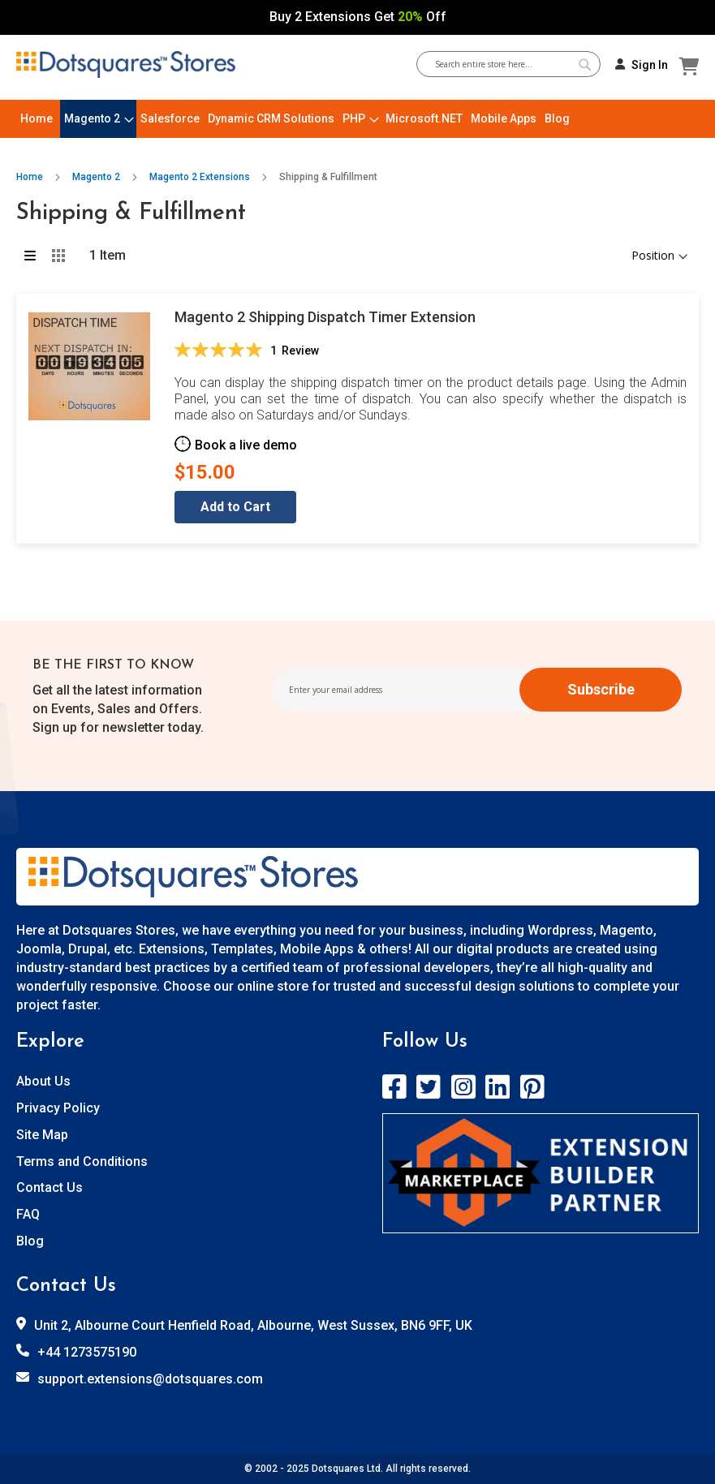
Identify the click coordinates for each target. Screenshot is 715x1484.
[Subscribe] (600, 690)
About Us (43, 1081)
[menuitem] (36, 119)
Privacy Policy (58, 1108)
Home (30, 177)
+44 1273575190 (86, 1352)
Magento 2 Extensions (200, 177)
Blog (30, 1241)
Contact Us (49, 1187)
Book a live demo (246, 445)
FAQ (28, 1214)
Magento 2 (97, 177)
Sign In (649, 64)
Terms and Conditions (82, 1161)
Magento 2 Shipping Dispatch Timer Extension (325, 316)
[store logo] (125, 65)
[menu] (357, 119)
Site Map (42, 1134)
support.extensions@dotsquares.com (150, 1379)
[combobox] (514, 64)
